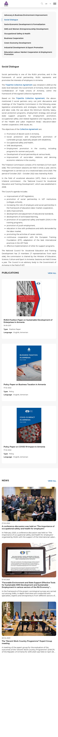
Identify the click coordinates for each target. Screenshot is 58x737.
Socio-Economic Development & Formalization (24, 24)
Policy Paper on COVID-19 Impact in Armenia (24, 447)
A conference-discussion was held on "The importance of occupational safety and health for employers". (28, 527)
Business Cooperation (14, 38)
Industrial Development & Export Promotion (23, 47)
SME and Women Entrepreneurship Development (26, 29)
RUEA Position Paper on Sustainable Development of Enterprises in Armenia (28, 321)
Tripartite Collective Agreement (18, 85)
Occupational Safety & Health (17, 34)
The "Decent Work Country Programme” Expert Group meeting (27, 642)
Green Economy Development (17, 43)
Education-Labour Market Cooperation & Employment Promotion (28, 53)
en (46, 4)
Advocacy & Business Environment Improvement (25, 15)
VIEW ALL (52, 273)
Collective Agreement (29, 129)
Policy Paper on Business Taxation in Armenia (25, 384)
